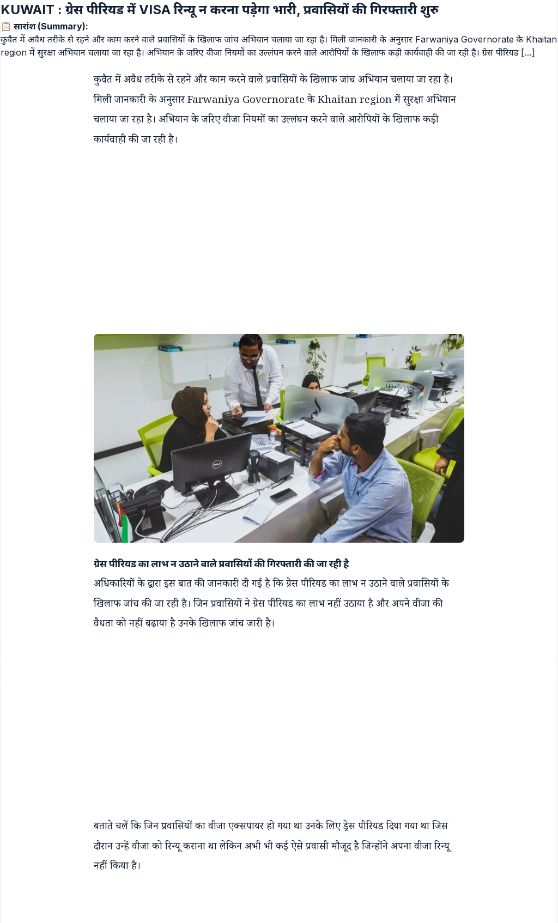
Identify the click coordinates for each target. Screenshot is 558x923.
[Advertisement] (268, 232)
